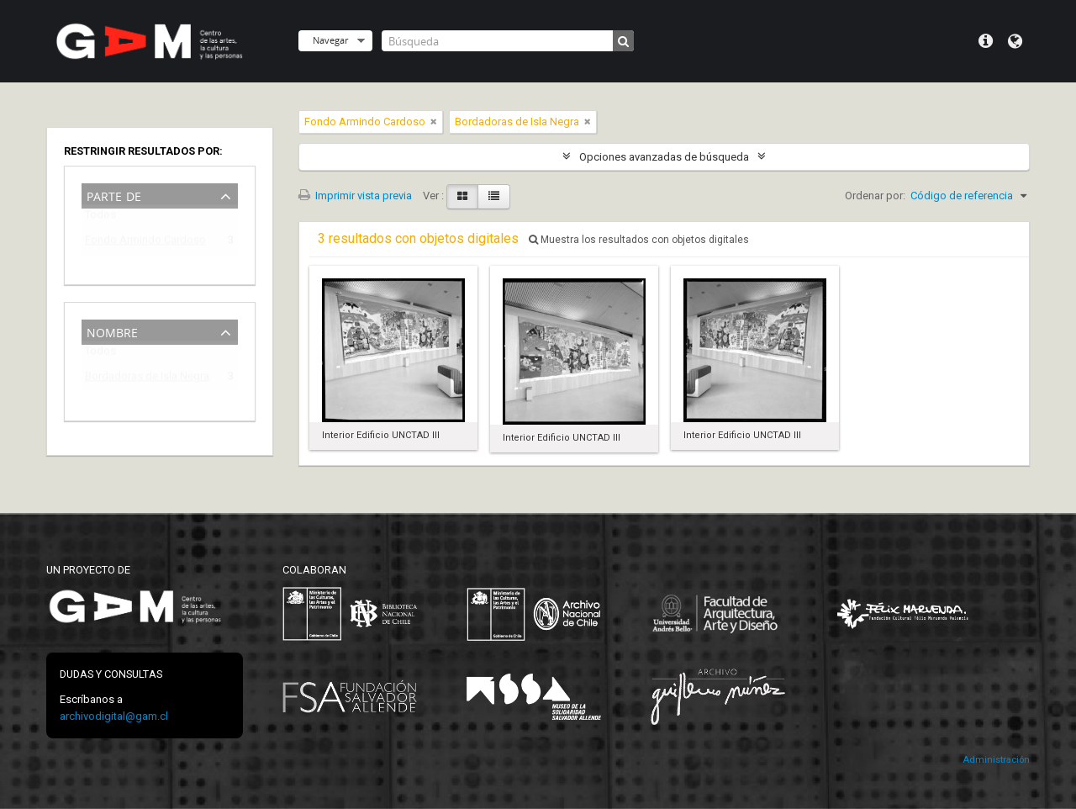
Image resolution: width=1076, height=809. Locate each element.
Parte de (114, 194)
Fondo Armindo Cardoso (145, 242)
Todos (100, 218)
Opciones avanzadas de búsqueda (664, 157)
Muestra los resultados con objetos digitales (639, 240)
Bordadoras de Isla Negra (147, 379)
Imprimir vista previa (355, 195)
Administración (996, 759)
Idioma (1015, 41)
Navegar (330, 40)
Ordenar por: (875, 195)
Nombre (112, 331)
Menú (985, 41)
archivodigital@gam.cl (114, 716)
